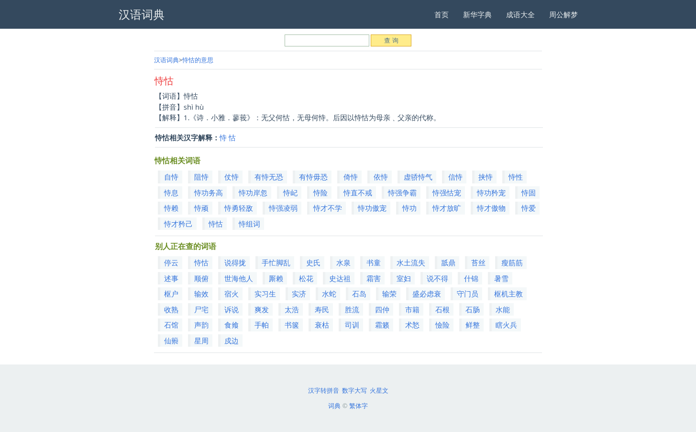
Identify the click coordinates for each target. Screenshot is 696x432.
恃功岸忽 (253, 192)
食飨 (231, 325)
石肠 (472, 309)
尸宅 (201, 309)
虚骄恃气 (418, 177)
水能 (503, 309)
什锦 (471, 278)
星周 (201, 340)
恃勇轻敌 (238, 208)
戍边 (231, 340)
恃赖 (171, 208)
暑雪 (501, 278)
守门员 (467, 293)
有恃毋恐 (313, 177)
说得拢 (235, 262)
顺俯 (201, 278)
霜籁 (382, 325)
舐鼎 (448, 262)
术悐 (412, 325)
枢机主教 (508, 293)
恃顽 (201, 208)
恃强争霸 (402, 192)
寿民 (322, 309)
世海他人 (238, 278)
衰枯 (322, 325)
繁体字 (358, 405)
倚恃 (350, 177)
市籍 (412, 309)
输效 (201, 293)
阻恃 (201, 177)
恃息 (171, 192)
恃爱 (528, 208)
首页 (441, 14)
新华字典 (477, 14)
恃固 (528, 192)
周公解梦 (563, 14)
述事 (171, 278)
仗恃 (231, 177)
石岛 (359, 293)
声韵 (201, 325)
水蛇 (329, 293)
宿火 (231, 293)
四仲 (382, 309)
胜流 (352, 309)
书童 (373, 262)
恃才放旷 (446, 208)
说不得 (437, 278)
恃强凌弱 (283, 208)
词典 (334, 405)
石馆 (171, 325)
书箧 (292, 325)
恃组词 (249, 223)
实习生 (265, 293)
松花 (306, 278)
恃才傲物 (491, 208)
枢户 (171, 293)
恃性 (515, 177)
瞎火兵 (506, 325)
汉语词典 (166, 60)
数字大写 (354, 390)
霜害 (373, 278)
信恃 (455, 177)
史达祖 (340, 278)
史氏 (313, 262)
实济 (299, 293)
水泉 (343, 262)
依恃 (381, 177)
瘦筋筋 (512, 262)
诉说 (231, 309)
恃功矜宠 (491, 192)
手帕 (261, 325)
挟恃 (485, 177)
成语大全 (520, 14)
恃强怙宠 (446, 192)
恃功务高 (208, 192)
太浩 (292, 309)
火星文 (379, 390)
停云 (171, 262)
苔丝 (478, 262)
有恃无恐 (268, 177)
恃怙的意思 (197, 60)
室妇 (404, 278)
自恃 (171, 177)
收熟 (171, 309)
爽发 (261, 309)
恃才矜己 (178, 223)
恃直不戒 (357, 192)
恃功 (409, 208)
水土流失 (411, 262)
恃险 (320, 192)
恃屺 (290, 192)
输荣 (389, 293)
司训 (352, 325)
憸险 (442, 325)
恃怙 (216, 223)
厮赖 (276, 278)
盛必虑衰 (426, 293)
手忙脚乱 (276, 262)
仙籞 (171, 340)
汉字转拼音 (323, 390)
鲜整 (472, 325)
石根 (442, 309)
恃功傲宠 (372, 208)
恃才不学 (327, 208)
